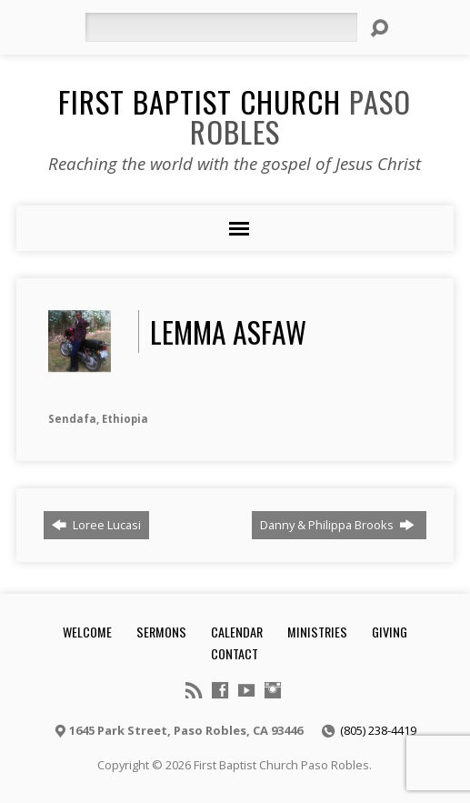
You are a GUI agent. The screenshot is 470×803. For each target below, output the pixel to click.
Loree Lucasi (96, 525)
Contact (234, 653)
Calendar (237, 631)
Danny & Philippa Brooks (337, 525)
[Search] (221, 27)
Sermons (161, 631)
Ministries (317, 631)
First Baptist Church (234, 116)
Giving (389, 631)
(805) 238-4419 (378, 730)
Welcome (87, 631)
